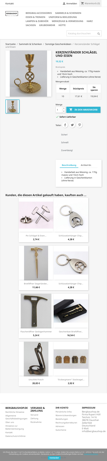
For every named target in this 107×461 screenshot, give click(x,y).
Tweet (72, 125)
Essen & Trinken (35, 17)
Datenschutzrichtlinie (15, 436)
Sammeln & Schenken (68, 13)
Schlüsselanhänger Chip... (71, 235)
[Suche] (84, 33)
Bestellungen (62, 419)
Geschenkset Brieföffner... (71, 331)
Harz (90, 21)
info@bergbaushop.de (94, 431)
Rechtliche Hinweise (14, 412)
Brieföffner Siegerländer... (36, 283)
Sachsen (31, 25)
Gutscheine (61, 430)
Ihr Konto (62, 407)
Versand (34, 414)
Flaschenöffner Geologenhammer (36, 331)
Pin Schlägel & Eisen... (36, 235)
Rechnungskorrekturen (66, 422)
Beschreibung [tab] (69, 165)
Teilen (65, 125)
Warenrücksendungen (66, 415)
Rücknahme (36, 422)
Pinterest (79, 125)
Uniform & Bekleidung (63, 17)
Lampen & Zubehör (37, 21)
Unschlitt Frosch (36, 379)
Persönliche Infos (64, 411)
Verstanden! (54, 458)
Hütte (62, 25)
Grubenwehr (47, 25)
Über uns (9, 422)
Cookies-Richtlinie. (91, 454)
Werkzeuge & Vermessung (67, 21)
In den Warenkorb (83, 110)
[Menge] (59, 110)
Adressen (60, 426)
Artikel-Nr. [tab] (86, 165)
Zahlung (34, 418)
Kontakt (9, 3)
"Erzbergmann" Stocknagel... (71, 379)
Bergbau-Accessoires (39, 13)
